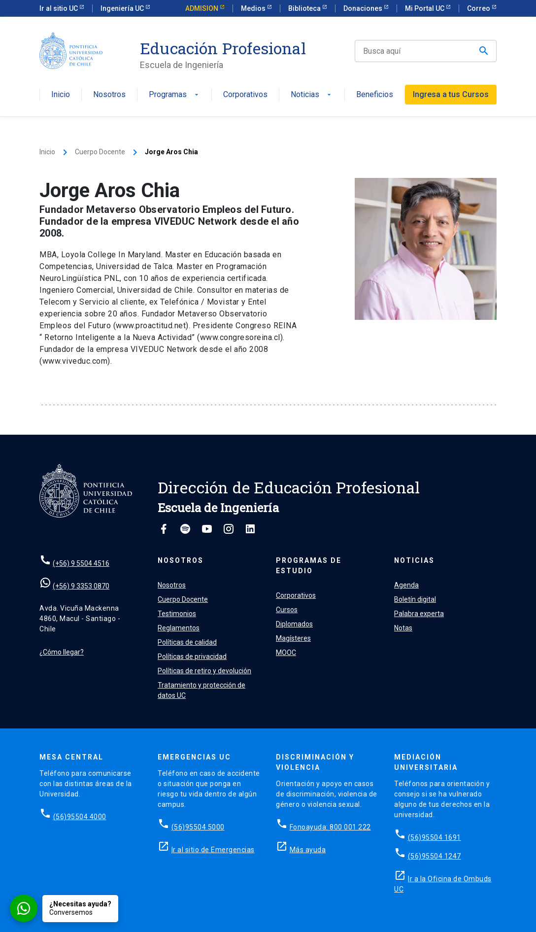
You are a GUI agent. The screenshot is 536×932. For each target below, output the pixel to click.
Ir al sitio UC (59, 8)
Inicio (60, 95)
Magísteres (293, 638)
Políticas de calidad (187, 642)
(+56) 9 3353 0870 (81, 586)
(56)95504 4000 (79, 817)
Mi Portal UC (425, 8)
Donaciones (363, 8)
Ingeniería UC (122, 8)
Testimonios (177, 614)
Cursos (287, 610)
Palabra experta (419, 614)
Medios (254, 8)
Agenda (406, 585)
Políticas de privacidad (192, 656)
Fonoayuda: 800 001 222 (330, 827)
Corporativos (245, 95)
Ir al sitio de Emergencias (213, 850)
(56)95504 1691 (434, 837)
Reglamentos (179, 628)
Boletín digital (415, 599)
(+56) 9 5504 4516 (81, 563)
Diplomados (294, 624)
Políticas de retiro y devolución (204, 671)
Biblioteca (305, 8)
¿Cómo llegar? (61, 652)
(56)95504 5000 (198, 827)
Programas (175, 95)
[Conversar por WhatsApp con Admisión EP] (64, 908)
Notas (403, 628)
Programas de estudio (308, 565)
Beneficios (374, 95)
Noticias (312, 95)
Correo (479, 8)
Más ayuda (308, 850)
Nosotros (109, 95)
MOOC (286, 652)
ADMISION (202, 8)
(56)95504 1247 (434, 856)
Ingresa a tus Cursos (451, 94)
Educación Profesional (223, 48)
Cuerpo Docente (100, 152)
